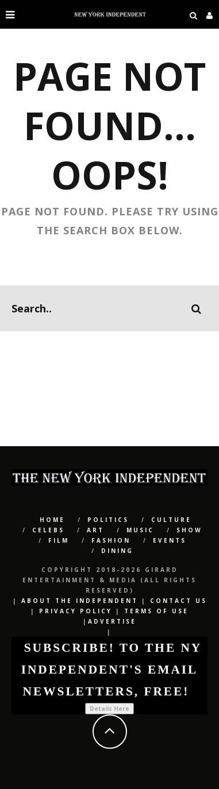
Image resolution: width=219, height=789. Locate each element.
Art (95, 530)
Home (52, 520)
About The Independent (79, 601)
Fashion (110, 540)
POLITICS (108, 520)
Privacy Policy (75, 611)
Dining (117, 551)
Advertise (112, 621)
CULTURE (171, 520)
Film (58, 540)
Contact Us (178, 601)
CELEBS (48, 530)
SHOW (189, 530)
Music (140, 530)
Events (169, 540)
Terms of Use (156, 611)
